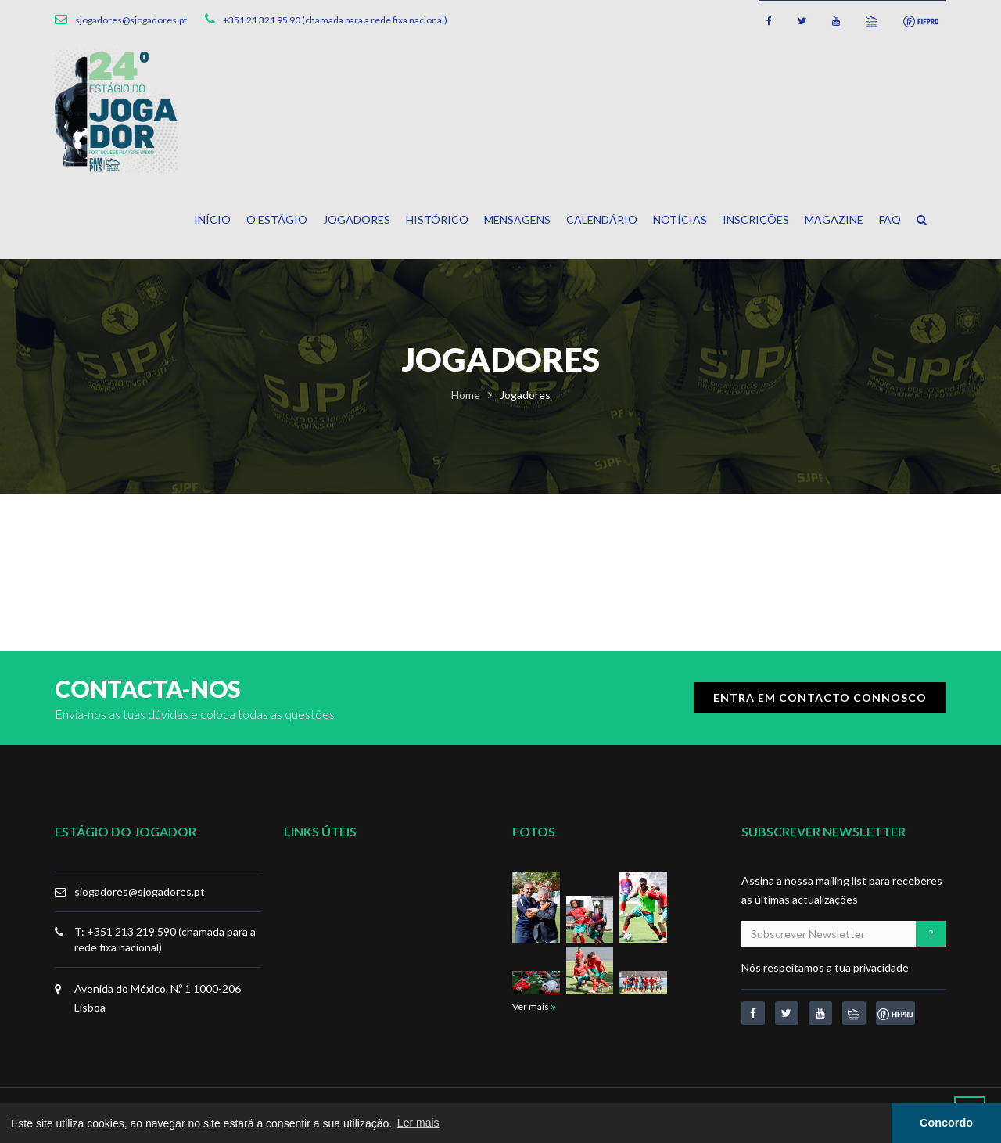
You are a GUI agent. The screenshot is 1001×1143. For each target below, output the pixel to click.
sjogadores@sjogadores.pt (139, 891)
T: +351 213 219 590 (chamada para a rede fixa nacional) (165, 939)
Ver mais (534, 1006)
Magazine (834, 219)
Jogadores (356, 219)
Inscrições (756, 219)
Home (465, 394)
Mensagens (517, 219)
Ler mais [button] (418, 1122)
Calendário (601, 219)
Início (212, 219)
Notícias (680, 219)
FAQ (890, 219)
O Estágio (276, 219)
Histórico (437, 219)
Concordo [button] (946, 1122)
